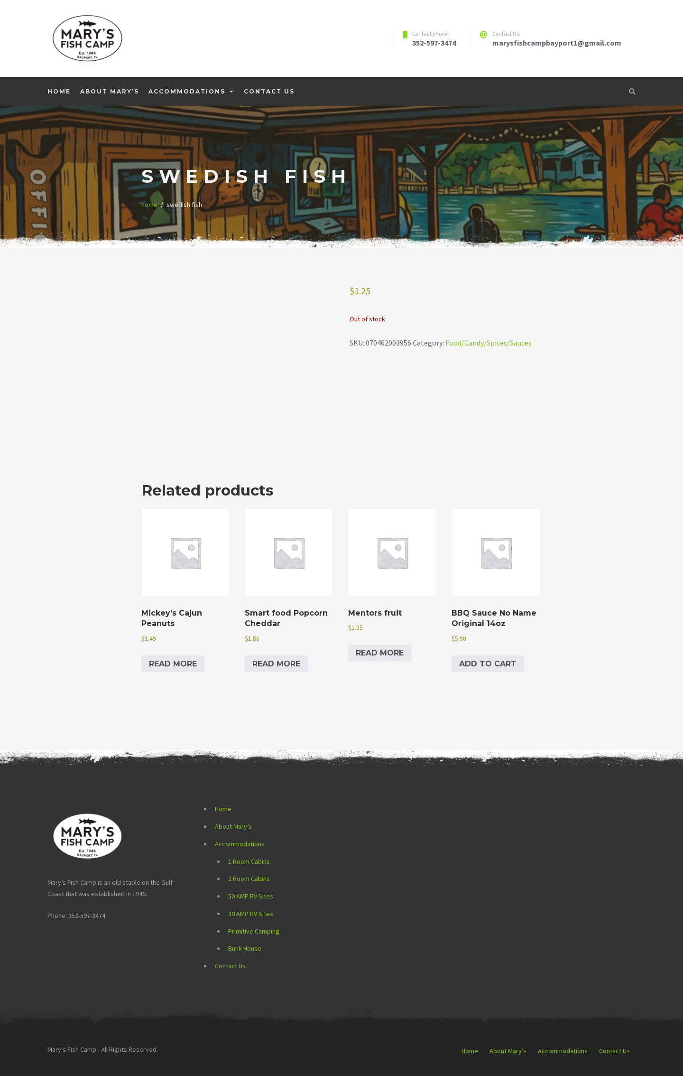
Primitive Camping (253, 931)
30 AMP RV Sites (250, 913)
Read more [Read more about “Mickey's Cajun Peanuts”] (173, 663)
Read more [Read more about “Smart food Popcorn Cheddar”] (276, 663)
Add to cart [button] (488, 663)
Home (59, 91)
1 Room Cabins (249, 861)
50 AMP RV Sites (250, 896)
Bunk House (244, 948)
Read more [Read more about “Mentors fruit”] (380, 652)
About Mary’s (109, 91)
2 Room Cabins (249, 878)
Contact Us (269, 91)
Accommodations (186, 91)
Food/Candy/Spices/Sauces (488, 342)
